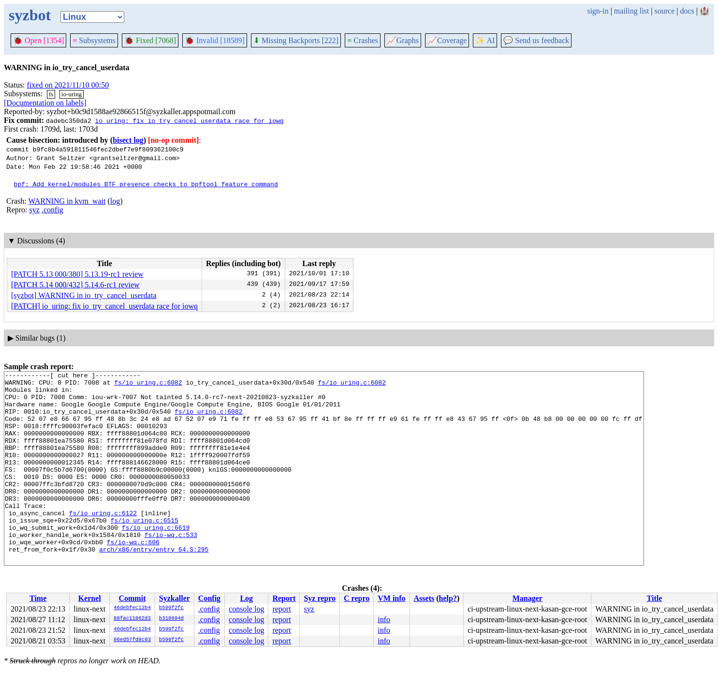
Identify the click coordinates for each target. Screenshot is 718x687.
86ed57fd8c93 (132, 640)
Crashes (362, 40)
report (281, 609)
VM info (391, 598)
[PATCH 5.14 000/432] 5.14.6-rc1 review (75, 285)
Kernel (89, 598)
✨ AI (485, 40)
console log (246, 609)
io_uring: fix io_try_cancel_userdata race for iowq (189, 120)
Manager (527, 598)
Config (209, 598)
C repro (356, 598)
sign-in (597, 11)
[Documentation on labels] (45, 103)
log (115, 201)
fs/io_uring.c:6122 (103, 542)
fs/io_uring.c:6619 (156, 559)
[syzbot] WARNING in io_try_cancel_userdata (84, 295)
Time (37, 598)
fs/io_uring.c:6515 (144, 550)
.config (52, 210)
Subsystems (94, 40)
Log (246, 598)
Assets (424, 598)
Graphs (403, 40)
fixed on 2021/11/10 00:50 (68, 85)
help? (448, 598)
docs (687, 11)
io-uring (71, 94)
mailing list (631, 11)
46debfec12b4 (132, 608)
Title (654, 598)
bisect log (128, 140)
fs (51, 94)
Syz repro (320, 598)
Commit (132, 598)
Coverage (447, 40)
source (665, 11)
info (384, 619)
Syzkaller (174, 598)
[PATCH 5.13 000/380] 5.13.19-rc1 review (77, 274)
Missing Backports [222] (295, 40)
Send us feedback (536, 40)
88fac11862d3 (132, 618)
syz (34, 210)
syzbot (30, 15)
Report (283, 598)
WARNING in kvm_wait (66, 201)
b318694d (171, 618)
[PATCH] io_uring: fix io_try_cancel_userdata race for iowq (104, 306)
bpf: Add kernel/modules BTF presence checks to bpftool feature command (146, 183)
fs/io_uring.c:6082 (148, 385)
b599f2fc (171, 608)
